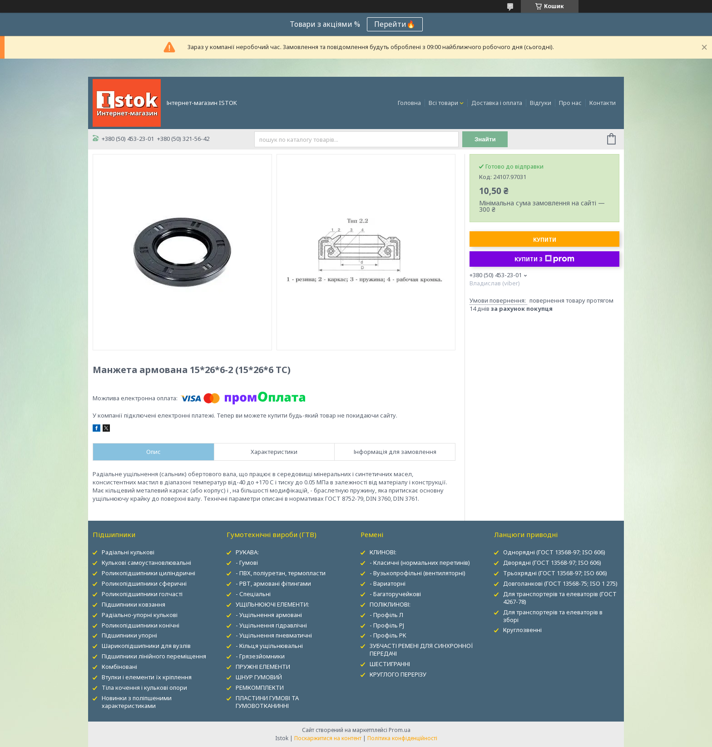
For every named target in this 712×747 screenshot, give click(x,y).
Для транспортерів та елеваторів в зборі (553, 616)
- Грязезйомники (260, 656)
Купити (544, 240)
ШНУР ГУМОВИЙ (259, 677)
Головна (409, 103)
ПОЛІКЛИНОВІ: (390, 604)
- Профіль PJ (387, 625)
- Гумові (247, 562)
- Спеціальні (253, 594)
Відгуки (540, 103)
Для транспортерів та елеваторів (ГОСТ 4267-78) (560, 598)
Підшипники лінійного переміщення (154, 656)
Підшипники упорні (129, 635)
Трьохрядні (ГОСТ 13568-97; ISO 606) (555, 573)
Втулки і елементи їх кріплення (147, 677)
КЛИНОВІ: (383, 552)
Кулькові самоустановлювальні (146, 562)
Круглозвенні (522, 630)
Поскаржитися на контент (327, 738)
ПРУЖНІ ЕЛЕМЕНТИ (263, 666)
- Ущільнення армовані (269, 615)
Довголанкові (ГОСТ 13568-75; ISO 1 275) (560, 583)
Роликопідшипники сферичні (144, 583)
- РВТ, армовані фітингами (273, 583)
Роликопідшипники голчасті (142, 594)
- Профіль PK (388, 635)
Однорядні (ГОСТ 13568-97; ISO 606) (554, 552)
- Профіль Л (386, 615)
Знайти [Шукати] (485, 139)
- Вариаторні (387, 583)
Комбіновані (119, 666)
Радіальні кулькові (128, 552)
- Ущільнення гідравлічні (271, 625)
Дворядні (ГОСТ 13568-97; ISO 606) (552, 562)
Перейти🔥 (394, 24)
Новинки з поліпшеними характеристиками (137, 702)
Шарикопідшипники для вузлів (146, 646)
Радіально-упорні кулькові (140, 615)
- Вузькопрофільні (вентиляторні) (417, 573)
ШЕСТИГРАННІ (390, 664)
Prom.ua (399, 730)
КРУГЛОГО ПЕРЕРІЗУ (398, 674)
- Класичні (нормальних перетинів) (420, 562)
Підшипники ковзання (133, 604)
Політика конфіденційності (402, 738)
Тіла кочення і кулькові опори (144, 687)
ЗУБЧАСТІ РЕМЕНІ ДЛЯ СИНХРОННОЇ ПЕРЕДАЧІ (421, 649)
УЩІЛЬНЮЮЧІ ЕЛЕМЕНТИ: (272, 604)
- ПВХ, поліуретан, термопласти (281, 573)
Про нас (570, 103)
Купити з (544, 259)
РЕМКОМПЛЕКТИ (260, 687)
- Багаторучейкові (395, 594)
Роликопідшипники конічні (140, 625)
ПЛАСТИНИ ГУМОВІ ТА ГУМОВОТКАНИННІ (267, 702)
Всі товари (443, 103)
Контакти (602, 103)
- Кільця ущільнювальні (269, 646)
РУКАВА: (247, 552)
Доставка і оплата (496, 103)
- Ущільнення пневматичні (274, 635)
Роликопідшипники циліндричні (148, 573)
